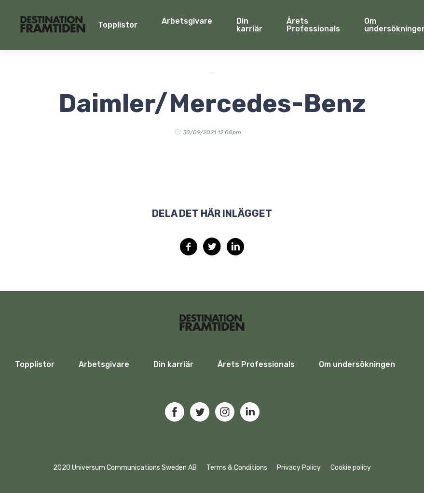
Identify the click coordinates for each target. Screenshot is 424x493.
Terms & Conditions (236, 468)
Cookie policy (350, 468)
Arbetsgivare (187, 21)
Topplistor (35, 364)
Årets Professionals (313, 24)
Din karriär (249, 24)
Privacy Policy (299, 468)
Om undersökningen (357, 364)
